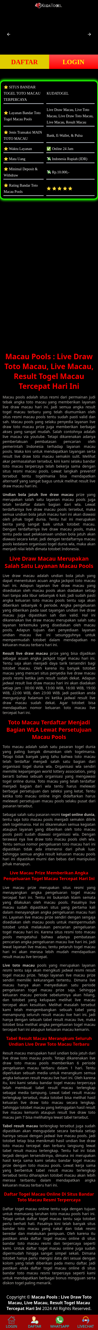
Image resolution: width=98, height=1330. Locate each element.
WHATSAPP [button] (59, 1322)
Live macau (13, 887)
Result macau (14, 1053)
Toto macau (13, 746)
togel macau (26, 1208)
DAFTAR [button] (24, 61)
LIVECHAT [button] (85, 1322)
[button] (8, 34)
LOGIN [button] (73, 61)
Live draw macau (18, 575)
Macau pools (14, 397)
